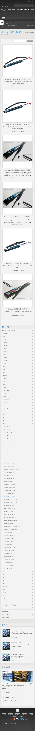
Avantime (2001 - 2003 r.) (10, 442)
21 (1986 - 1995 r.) (8, 435)
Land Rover (6, 390)
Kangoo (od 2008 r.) (9, 478)
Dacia (4, 354)
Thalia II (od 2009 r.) (9, 535)
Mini (4, 405)
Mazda (4, 396)
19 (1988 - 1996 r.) (8, 432)
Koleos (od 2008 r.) (8, 481)
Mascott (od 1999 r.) (9, 562)
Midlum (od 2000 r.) (9, 565)
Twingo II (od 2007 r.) (9, 550)
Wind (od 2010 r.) (8, 556)
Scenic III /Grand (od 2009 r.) (11, 529)
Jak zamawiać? (16, 643)
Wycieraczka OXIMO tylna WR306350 (17, 263)
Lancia (4, 387)
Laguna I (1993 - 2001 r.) (10, 484)
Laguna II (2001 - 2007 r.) (10, 487)
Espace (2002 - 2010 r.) (9, 466)
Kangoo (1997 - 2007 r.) (9, 475)
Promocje (4, 714)
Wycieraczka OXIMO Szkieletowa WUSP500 (17, 217)
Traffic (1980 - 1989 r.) (9, 538)
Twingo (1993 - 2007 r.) (9, 547)
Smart (4, 583)
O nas (21, 716)
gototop (17, 710)
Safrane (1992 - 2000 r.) (10, 517)
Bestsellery (17, 714)
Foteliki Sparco (5, 617)
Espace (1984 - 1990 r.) (9, 457)
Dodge (4, 363)
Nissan (4, 411)
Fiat (4, 366)
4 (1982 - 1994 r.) (8, 426)
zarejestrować (5, 6)
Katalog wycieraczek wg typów (10, 605)
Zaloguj (6, 4)
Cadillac (5, 342)
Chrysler (5, 348)
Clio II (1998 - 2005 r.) (9, 451)
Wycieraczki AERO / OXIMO (8, 25)
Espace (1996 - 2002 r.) (9, 463)
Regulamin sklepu (17, 654)
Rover (4, 571)
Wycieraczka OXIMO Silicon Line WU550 (18, 124)
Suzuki (4, 592)
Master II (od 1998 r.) (9, 559)
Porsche (5, 420)
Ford (4, 369)
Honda (4, 372)
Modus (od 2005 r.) (8, 511)
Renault (19, 25)
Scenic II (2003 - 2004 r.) (10, 523)
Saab (4, 574)
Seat (4, 577)
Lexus (4, 393)
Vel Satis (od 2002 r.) (9, 553)
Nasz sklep (24, 714)
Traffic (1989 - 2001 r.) (9, 541)
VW (4, 602)
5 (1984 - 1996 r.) (8, 429)
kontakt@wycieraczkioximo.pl (16, 700)
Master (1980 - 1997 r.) (9, 508)
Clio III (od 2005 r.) (8, 454)
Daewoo (5, 357)
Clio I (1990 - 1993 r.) (9, 445)
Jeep (4, 381)
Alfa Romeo (6, 333)
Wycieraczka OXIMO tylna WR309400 (17, 309)
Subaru (5, 589)
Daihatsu (5, 360)
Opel (4, 414)
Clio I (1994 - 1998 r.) (9, 448)
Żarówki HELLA (5, 611)
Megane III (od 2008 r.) (9, 505)
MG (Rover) (6, 399)
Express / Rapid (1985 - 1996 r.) (11, 469)
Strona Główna (5, 23)
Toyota (4, 595)
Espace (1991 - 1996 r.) (9, 460)
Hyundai (5, 375)
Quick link (31, 1)
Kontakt (31, 714)
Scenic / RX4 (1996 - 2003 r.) (11, 520)
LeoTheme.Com (26, 723)
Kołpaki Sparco (5, 614)
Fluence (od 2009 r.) (9, 472)
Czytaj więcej (14, 637)
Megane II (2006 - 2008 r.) (10, 502)
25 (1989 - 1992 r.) (8, 439)
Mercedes (5, 402)
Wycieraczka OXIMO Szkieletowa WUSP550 (17, 170)
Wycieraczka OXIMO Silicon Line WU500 (18, 79)
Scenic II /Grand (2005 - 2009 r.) (12, 526)
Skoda (4, 580)
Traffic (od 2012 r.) (8, 568)
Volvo (4, 598)
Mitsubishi (5, 408)
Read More (13, 648)
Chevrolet (5, 345)
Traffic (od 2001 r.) (8, 544)
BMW (4, 339)
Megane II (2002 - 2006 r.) (10, 499)
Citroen (5, 351)
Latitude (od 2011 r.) (9, 493)
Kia (4, 384)
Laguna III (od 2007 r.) (9, 490)
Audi (4, 336)
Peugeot (5, 417)
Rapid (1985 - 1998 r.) (9, 514)
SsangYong (5, 586)
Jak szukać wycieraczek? (19, 630)
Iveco (4, 608)
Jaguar (4, 378)
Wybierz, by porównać (18, 86)
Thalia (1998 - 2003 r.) (9, 532)
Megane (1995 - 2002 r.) (10, 496)
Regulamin (15, 716)
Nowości (10, 714)
